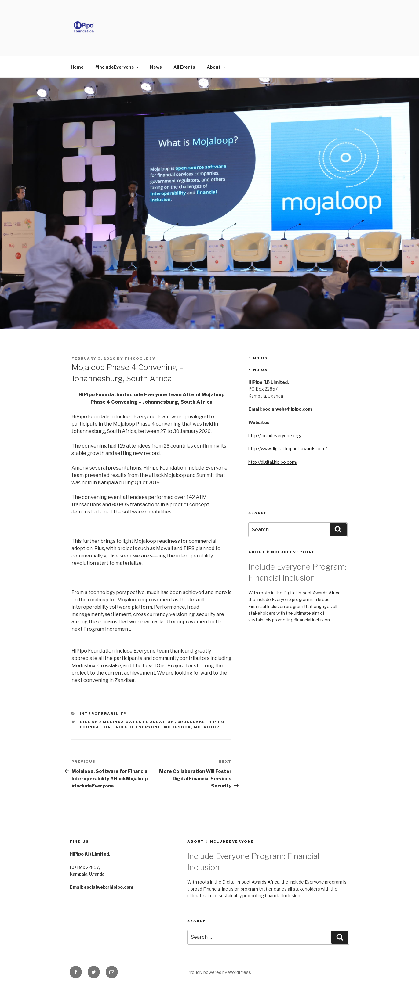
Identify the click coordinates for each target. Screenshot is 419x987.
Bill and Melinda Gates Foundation (127, 722)
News (156, 67)
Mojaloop (207, 727)
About (216, 67)
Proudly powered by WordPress (219, 972)
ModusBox (177, 727)
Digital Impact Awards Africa (312, 592)
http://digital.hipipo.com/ (272, 462)
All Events (184, 67)
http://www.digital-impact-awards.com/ (287, 448)
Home (77, 67)
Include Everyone (137, 727)
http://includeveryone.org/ (275, 435)
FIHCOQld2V (140, 358)
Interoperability (103, 713)
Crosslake (191, 722)
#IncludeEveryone (117, 67)
